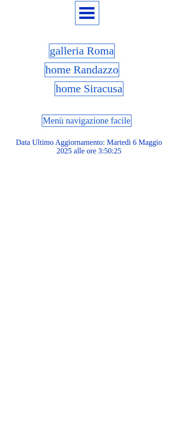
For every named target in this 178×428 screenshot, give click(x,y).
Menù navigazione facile (86, 120)
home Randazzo (82, 69)
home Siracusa (89, 88)
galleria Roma (82, 51)
